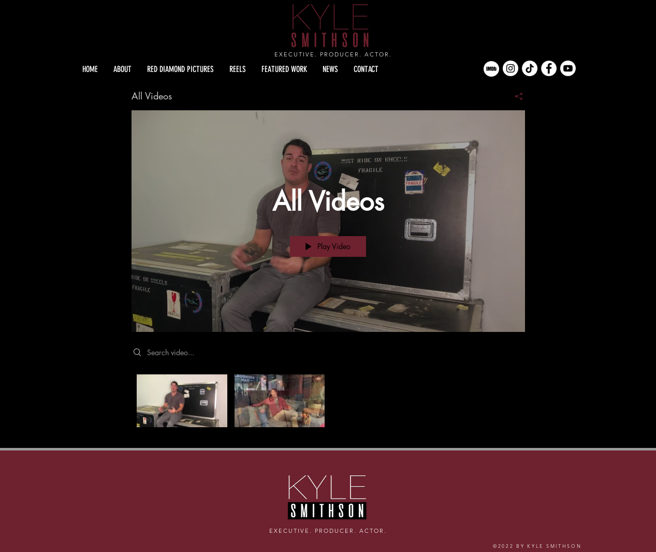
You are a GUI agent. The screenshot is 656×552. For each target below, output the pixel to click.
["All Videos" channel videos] (328, 403)
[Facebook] (549, 68)
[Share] (515, 96)
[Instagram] (510, 68)
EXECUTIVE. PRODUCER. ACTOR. (332, 54)
